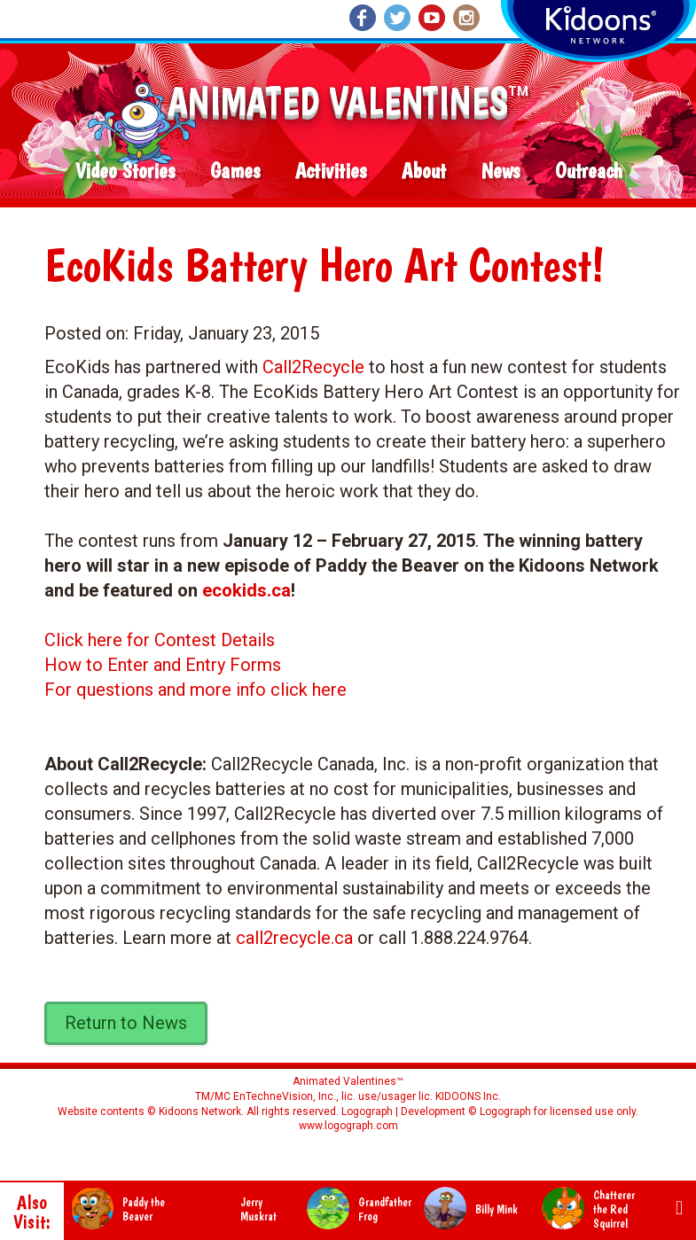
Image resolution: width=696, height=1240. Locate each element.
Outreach (588, 171)
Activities (330, 171)
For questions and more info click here (195, 689)
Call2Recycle (313, 367)
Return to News (126, 1022)
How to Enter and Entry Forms (162, 664)
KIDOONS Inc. (468, 1096)
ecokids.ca (246, 590)
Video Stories (125, 171)
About (424, 171)
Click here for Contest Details (159, 640)
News (500, 171)
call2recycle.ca (294, 937)
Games (235, 171)
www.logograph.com (348, 1125)
